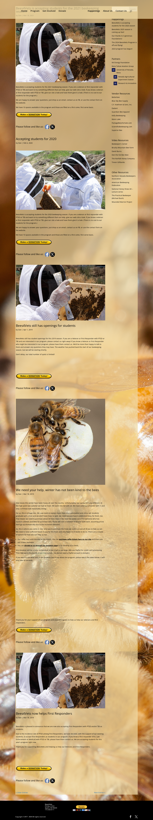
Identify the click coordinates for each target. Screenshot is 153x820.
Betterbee (116, 97)
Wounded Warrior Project (122, 202)
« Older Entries (22, 792)
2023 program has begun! (122, 49)
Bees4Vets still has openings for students (45, 325)
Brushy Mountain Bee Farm (123, 147)
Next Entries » (99, 792)
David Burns (117, 151)
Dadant (115, 108)
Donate (63, 10)
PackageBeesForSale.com (122, 123)
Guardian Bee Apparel (121, 112)
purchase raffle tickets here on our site (75, 539)
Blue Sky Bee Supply (120, 101)
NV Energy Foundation (121, 62)
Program (35, 10)
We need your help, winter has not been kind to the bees (57, 490)
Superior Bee (117, 130)
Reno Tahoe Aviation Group (123, 66)
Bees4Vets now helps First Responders (44, 713)
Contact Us (120, 10)
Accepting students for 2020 (36, 139)
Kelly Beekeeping (118, 115)
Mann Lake (116, 119)
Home (25, 10)
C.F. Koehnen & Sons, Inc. (122, 104)
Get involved (49, 10)
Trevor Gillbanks (118, 162)
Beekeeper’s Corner (119, 144)
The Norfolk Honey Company (123, 158)
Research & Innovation (127, 83)
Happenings (93, 10)
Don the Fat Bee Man (120, 155)
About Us (107, 10)
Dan (20, 143)
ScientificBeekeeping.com (122, 126)
